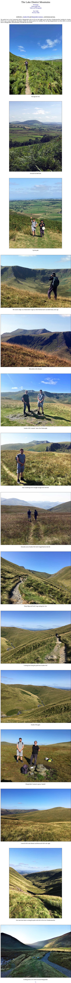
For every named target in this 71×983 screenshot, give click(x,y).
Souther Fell (26, 17)
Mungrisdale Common (37, 17)
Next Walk (35, 11)
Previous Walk (35, 12)
